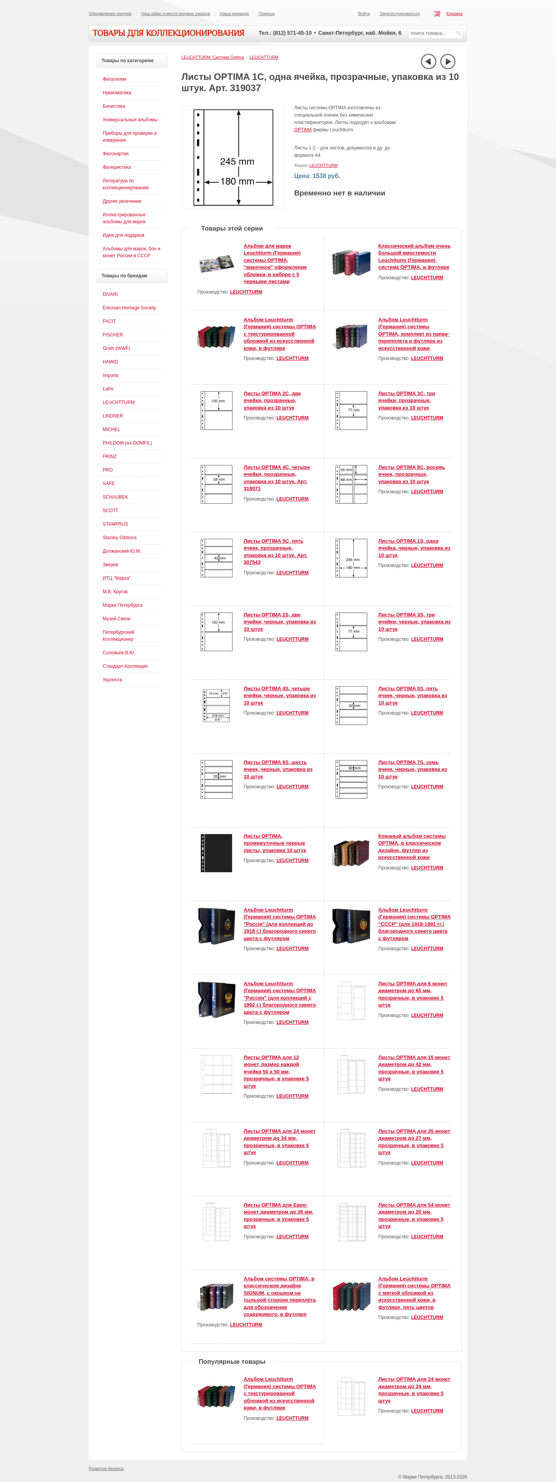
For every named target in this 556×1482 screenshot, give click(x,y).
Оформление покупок (110, 13)
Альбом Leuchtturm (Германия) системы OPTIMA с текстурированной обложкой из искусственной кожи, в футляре (280, 334)
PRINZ (110, 456)
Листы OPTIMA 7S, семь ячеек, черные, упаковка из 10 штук (412, 769)
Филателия (114, 79)
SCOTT (111, 510)
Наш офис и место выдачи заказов (175, 13)
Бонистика (114, 106)
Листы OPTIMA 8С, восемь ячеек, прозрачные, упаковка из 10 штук (411, 474)
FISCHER (113, 335)
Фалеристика (117, 167)
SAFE (109, 483)
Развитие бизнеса (106, 1468)
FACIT (109, 321)
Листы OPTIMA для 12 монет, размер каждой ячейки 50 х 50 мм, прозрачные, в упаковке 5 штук (276, 1071)
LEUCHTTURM (263, 57)
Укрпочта (112, 679)
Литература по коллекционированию (126, 184)
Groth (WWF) (116, 348)
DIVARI (110, 294)
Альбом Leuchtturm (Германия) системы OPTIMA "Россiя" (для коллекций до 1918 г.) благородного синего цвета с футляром (280, 924)
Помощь (267, 13)
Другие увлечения (122, 201)
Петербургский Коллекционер (118, 636)
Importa (111, 375)
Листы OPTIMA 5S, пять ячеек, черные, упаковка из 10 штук (412, 696)
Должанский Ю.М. (122, 551)
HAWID (110, 362)
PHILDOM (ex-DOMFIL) (127, 443)
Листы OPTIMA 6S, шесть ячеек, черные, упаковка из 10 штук (278, 769)
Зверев (110, 564)
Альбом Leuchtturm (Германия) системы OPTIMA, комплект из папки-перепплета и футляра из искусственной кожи (413, 334)
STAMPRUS (115, 524)
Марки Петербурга (122, 605)
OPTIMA (303, 129)
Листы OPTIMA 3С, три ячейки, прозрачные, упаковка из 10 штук (406, 400)
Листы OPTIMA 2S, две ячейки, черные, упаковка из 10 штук (280, 622)
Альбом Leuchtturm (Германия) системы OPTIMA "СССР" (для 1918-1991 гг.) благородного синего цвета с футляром (414, 924)
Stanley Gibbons (120, 537)
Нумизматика (117, 92)
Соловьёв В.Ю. (119, 652)
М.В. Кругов (115, 591)
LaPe (108, 389)
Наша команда (234, 13)
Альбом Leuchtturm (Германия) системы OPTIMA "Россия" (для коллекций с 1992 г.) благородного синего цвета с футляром (280, 998)
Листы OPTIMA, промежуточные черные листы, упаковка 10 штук (275, 843)
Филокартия (116, 153)
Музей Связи (117, 618)
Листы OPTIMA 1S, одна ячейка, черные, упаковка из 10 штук (414, 548)
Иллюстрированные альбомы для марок (124, 218)
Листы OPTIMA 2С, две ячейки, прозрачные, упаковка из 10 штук (272, 400)
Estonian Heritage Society (129, 308)
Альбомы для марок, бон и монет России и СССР (131, 252)
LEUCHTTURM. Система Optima (212, 57)
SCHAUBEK (115, 497)
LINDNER (113, 416)
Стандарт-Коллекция (125, 666)
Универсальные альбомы (130, 119)
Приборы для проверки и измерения (129, 137)
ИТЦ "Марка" (117, 578)
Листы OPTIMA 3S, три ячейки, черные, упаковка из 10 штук (414, 622)
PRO (108, 470)
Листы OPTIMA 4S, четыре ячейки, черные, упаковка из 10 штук (280, 696)
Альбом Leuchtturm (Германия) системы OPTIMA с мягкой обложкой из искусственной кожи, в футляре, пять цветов (414, 1293)
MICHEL (111, 429)
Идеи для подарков (123, 235)
